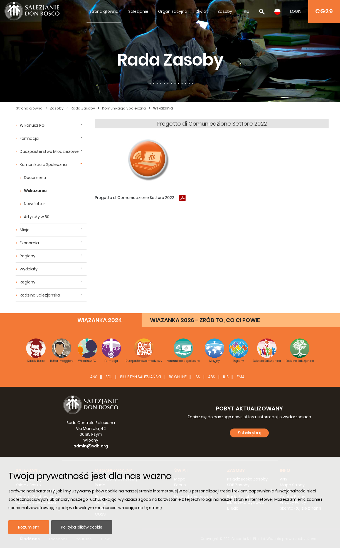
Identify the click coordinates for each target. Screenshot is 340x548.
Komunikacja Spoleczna (124, 108)
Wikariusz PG (32, 125)
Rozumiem (28, 527)
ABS (211, 377)
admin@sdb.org (90, 446)
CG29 (324, 11)
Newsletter (34, 203)
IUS (226, 377)
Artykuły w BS (36, 217)
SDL (108, 377)
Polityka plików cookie (81, 527)
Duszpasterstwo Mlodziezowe (49, 151)
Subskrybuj (249, 433)
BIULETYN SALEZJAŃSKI (140, 377)
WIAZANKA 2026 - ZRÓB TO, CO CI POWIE (205, 320)
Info (245, 11)
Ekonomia (29, 243)
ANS (93, 377)
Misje (24, 230)
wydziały (29, 269)
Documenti (35, 177)
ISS (197, 377)
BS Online (178, 377)
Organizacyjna (172, 11)
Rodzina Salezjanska (40, 295)
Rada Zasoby (83, 108)
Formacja (29, 138)
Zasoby (225, 11)
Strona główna (104, 11)
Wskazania (163, 108)
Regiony (27, 256)
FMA (241, 377)
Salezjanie (138, 11)
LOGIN (295, 11)
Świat (202, 11)
